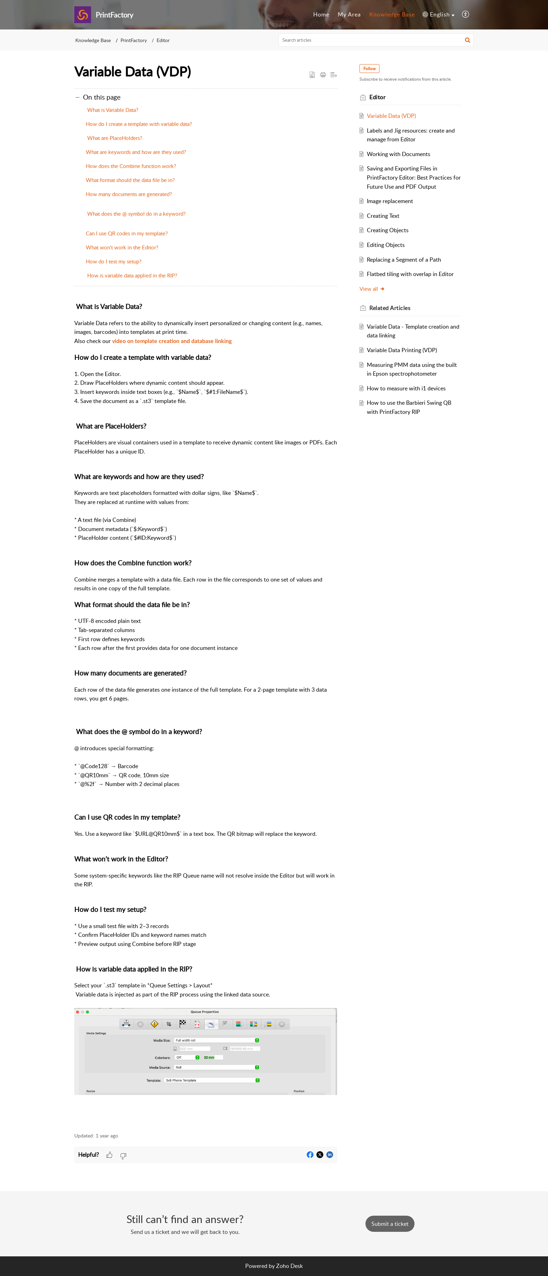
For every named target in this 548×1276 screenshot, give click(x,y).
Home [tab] (321, 14)
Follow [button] (369, 69)
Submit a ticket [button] (390, 1224)
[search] (376, 40)
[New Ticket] (390, 1224)
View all (372, 288)
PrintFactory (134, 40)
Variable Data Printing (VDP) (402, 350)
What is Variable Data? (112, 109)
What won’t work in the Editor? (122, 247)
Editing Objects (386, 245)
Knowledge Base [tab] (392, 14)
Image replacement (390, 201)
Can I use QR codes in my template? (127, 233)
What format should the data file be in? (130, 179)
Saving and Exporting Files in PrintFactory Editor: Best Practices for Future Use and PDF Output (414, 177)
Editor (163, 40)
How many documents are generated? (129, 193)
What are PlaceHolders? (114, 137)
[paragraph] (205, 713)
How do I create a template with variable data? (139, 123)
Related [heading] (389, 308)
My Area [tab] (349, 14)
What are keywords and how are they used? (136, 151)
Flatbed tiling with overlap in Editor (410, 274)
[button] (438, 15)
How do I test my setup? (114, 261)
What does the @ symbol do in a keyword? (136, 213)
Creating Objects (388, 230)
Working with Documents (398, 154)
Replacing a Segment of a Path (404, 259)
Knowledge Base (93, 40)
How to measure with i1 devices (406, 388)
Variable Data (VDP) (391, 116)
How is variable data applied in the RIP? (131, 275)
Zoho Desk (289, 1266)
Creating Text (383, 216)
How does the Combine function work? (131, 165)
